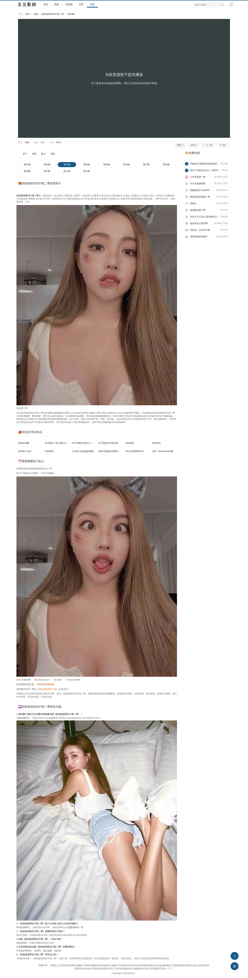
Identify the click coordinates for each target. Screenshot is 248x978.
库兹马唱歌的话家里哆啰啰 (111, 451)
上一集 (208, 145)
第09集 (27, 171)
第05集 (106, 164)
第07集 (146, 164)
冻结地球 (129, 443)
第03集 (71, 14)
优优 (34, 153)
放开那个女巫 (24, 451)
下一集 (223, 145)
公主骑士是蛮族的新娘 (82, 451)
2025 (58, 142)
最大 (43, 153)
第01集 (27, 164)
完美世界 (49, 451)
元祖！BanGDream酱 (162, 451)
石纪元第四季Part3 (134, 451)
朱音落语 (156, 443)
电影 (56, 4)
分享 (193, 145)
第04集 (86, 164)
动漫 (92, 4)
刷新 (180, 145)
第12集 (86, 171)
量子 (25, 153)
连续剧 (69, 4)
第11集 (66, 171)
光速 (52, 153)
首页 (45, 4)
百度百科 (72, 927)
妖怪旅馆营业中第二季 (53, 14)
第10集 (47, 171)
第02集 (47, 164)
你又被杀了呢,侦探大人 (56, 443)
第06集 (126, 164)
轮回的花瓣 (23, 443)
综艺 (81, 4)
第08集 (166, 164)
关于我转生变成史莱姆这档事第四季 (116, 443)
